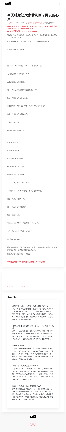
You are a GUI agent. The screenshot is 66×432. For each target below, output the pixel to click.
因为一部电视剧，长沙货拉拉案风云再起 (27, 386)
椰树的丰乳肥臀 (18, 345)
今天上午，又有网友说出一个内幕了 (26, 366)
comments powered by (16, 286)
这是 (41, 23)
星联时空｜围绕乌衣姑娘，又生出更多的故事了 (30, 306)
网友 (32, 23)
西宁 (29, 23)
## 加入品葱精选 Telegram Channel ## (22, 31)
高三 (38, 23)
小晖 (10, 23)
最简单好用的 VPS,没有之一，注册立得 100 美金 (26, 262)
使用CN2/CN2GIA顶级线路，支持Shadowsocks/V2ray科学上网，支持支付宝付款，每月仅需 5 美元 (33, 27)
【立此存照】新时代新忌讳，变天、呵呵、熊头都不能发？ (33, 327)
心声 (35, 23)
